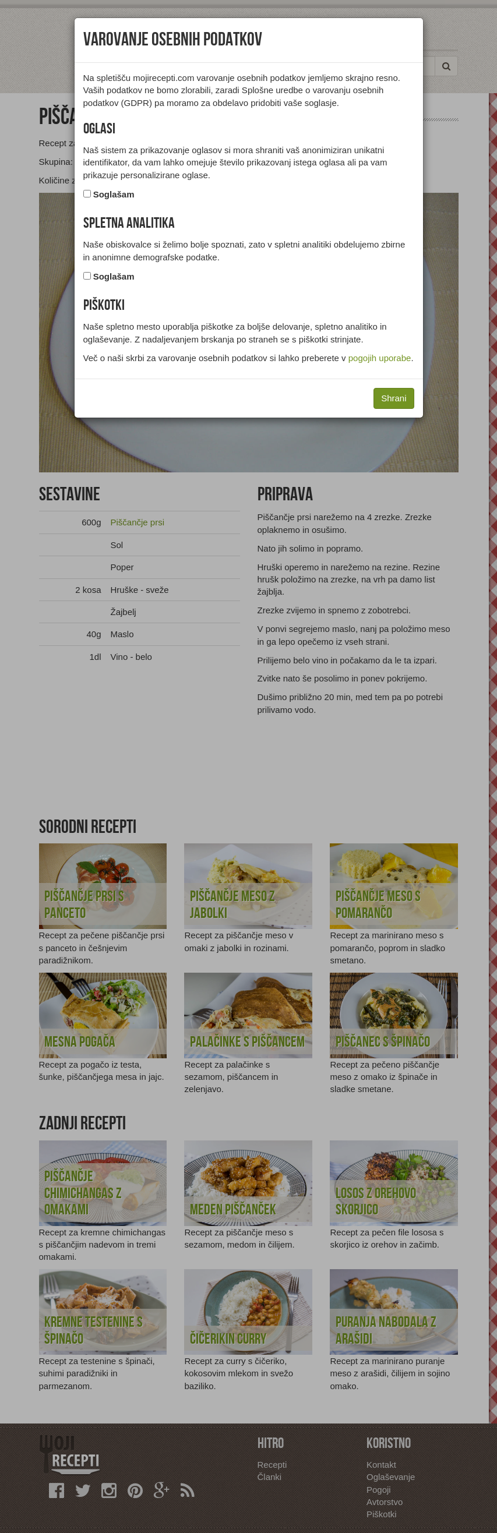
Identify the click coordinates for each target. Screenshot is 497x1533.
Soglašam (114, 194)
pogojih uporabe (379, 358)
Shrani (393, 398)
